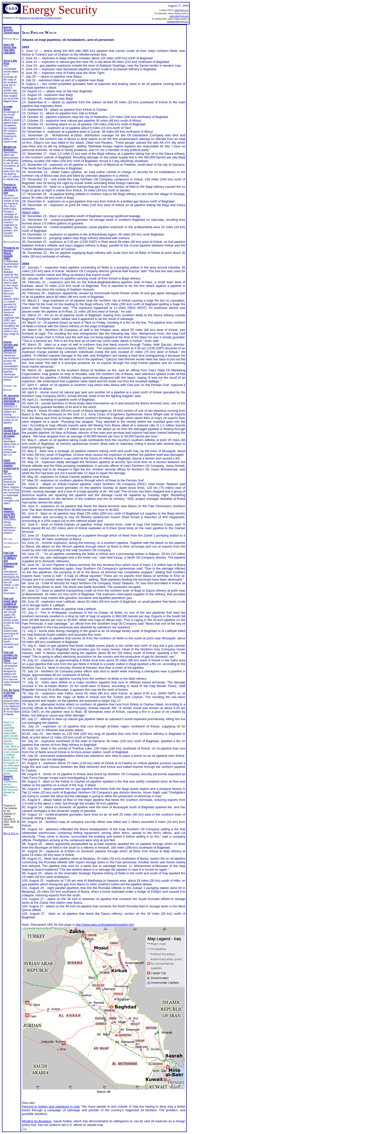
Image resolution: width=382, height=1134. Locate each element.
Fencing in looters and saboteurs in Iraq (50, 1106)
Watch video (30, 212)
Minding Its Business (37, 1121)
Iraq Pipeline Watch (39, 32)
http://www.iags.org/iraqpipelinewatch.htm (105, 924)
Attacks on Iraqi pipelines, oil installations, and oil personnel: (68, 40)
